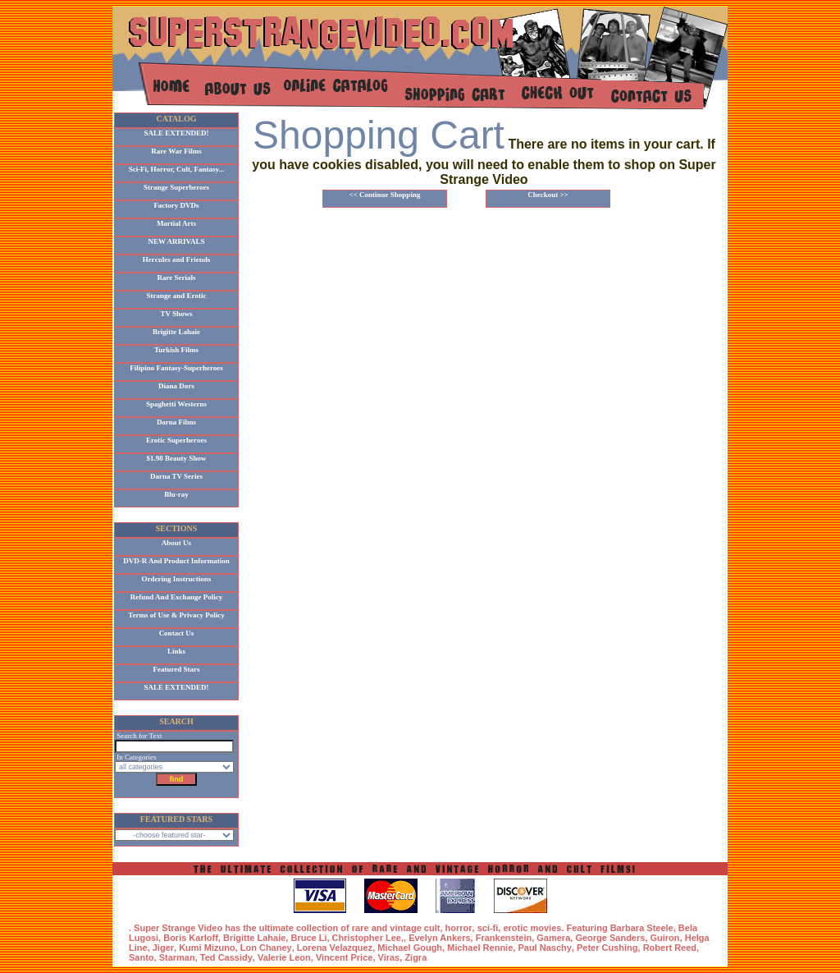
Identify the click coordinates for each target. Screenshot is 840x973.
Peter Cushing (607, 947)
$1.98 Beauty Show (177, 458)
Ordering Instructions (177, 579)
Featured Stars (176, 669)
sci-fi (488, 928)
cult (432, 928)
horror (458, 928)
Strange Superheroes (176, 187)
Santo (141, 957)
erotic (515, 928)
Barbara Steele (641, 928)
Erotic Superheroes (176, 440)
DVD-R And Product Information (176, 561)
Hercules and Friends (176, 259)
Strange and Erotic (177, 295)
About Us (176, 543)
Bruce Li (308, 938)
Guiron (665, 938)
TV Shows (176, 314)
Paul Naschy (544, 947)
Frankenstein (504, 938)
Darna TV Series (176, 476)
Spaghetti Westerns (176, 404)
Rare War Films (176, 151)
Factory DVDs (176, 205)
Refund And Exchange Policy (176, 597)
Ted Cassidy (226, 957)
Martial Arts (176, 223)
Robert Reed (669, 947)
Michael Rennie (480, 947)
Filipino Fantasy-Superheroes (176, 368)
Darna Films (176, 422)
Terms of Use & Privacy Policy (176, 615)
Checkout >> (547, 194)
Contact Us (176, 633)
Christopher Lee (366, 938)
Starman (177, 957)
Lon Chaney (266, 947)
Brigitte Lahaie (176, 332)
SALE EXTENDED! (176, 133)
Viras (389, 957)
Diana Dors (176, 386)
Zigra (415, 957)
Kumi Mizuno (207, 947)
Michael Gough (409, 947)
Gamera (553, 938)
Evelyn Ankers (439, 938)
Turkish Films (176, 350)
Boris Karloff (190, 938)
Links (176, 651)
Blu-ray (176, 494)
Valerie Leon (284, 957)
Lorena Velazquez (334, 947)
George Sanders (610, 938)
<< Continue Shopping (385, 194)
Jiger (163, 947)
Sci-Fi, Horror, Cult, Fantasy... (177, 169)
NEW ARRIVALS (176, 241)
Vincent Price (344, 957)
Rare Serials (176, 277)
